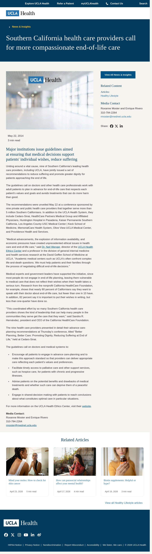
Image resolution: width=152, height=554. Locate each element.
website (86, 406)
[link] (112, 126)
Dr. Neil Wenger (51, 246)
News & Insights (21, 26)
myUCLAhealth (89, 3)
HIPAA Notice (15, 545)
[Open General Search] (142, 4)
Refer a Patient (65, 3)
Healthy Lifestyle (109, 96)
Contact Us (116, 3)
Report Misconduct (74, 545)
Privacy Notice (32, 545)
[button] (37, 3)
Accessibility (93, 545)
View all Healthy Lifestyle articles (124, 502)
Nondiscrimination (52, 545)
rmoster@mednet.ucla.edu (21, 425)
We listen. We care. (112, 545)
